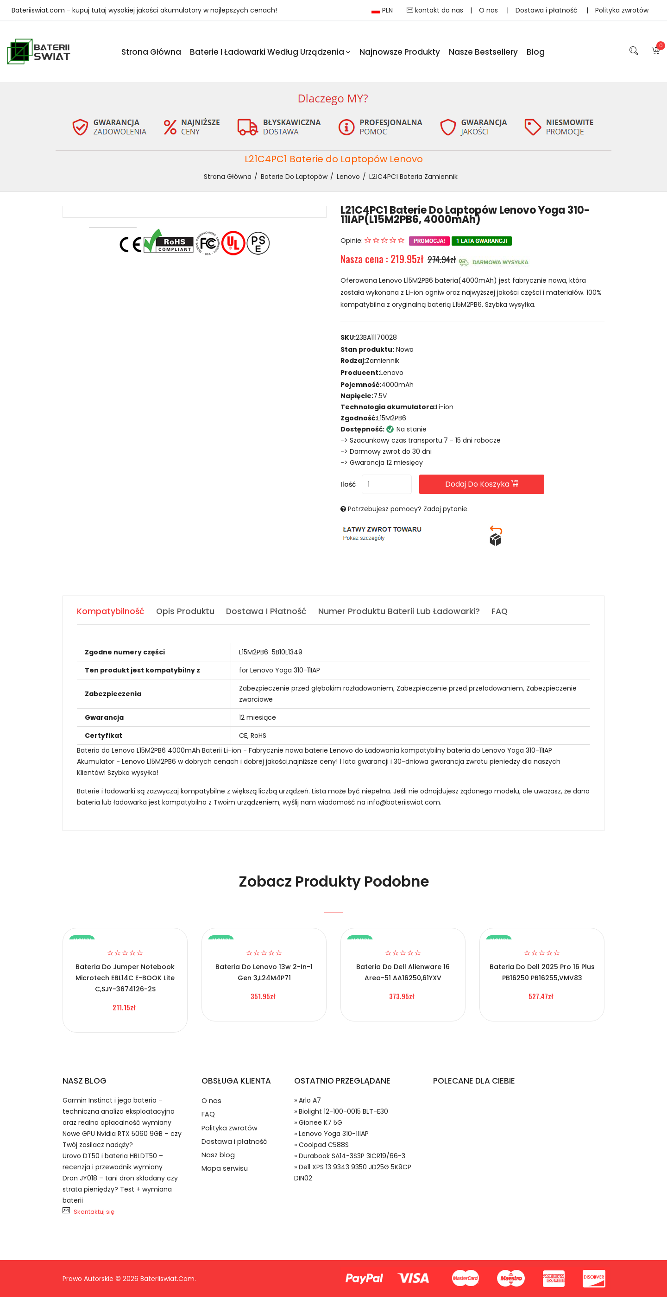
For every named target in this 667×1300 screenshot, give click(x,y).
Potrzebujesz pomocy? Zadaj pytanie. (408, 511)
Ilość (348, 487)
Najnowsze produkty (399, 52)
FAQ (208, 1119)
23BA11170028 (376, 340)
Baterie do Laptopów (294, 179)
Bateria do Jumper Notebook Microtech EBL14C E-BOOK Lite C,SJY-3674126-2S (125, 980)
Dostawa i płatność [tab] (268, 614)
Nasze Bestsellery (483, 52)
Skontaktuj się (94, 1214)
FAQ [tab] (503, 614)
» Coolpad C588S (321, 1147)
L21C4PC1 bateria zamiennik (413, 179)
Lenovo (348, 179)
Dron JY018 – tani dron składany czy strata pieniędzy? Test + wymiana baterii (120, 1192)
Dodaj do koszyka (495, 487)
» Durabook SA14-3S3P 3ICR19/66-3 (349, 1158)
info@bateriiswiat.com (403, 805)
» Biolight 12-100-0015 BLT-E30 (341, 1114)
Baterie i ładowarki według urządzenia (270, 52)
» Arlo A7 (307, 1103)
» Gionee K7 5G (318, 1125)
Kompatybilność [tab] (111, 614)
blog (536, 52)
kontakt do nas (435, 10)
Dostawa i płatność (547, 10)
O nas (489, 10)
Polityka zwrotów (621, 10)
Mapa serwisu (224, 1178)
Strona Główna (151, 52)
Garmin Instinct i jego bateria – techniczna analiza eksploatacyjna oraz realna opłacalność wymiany (119, 1114)
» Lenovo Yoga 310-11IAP (331, 1136)
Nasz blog (218, 1163)
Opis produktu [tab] (186, 614)
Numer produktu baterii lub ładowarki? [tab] (402, 614)
